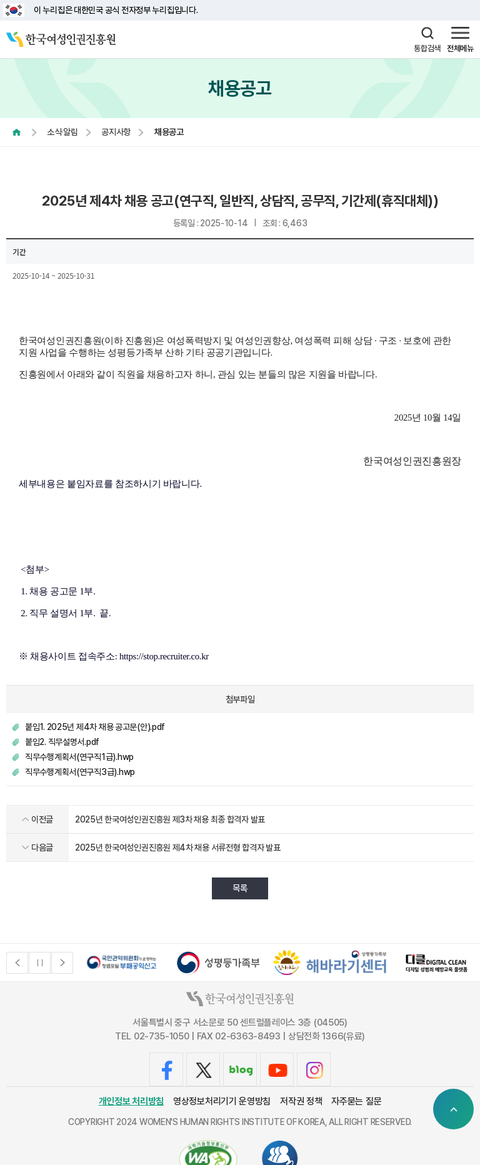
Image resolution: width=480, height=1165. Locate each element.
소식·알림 (62, 132)
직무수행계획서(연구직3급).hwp (80, 772)
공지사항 (119, 132)
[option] (122, 962)
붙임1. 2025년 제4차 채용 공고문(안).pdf (95, 727)
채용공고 (174, 132)
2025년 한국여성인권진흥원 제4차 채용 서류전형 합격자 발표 (177, 847)
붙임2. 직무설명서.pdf (62, 742)
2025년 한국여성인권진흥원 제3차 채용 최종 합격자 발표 (170, 819)
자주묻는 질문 (356, 1101)
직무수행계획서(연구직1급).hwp (79, 757)
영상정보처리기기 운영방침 (222, 1101)
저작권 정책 (301, 1101)
